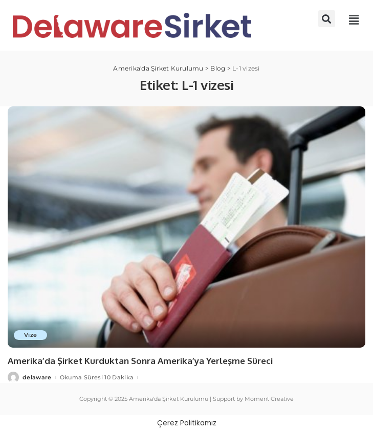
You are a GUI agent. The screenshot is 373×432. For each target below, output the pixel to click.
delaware (37, 377)
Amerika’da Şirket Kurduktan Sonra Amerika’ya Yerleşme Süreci (140, 360)
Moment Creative (269, 398)
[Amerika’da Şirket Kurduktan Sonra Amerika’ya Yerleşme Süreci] (186, 227)
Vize (30, 334)
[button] (326, 18)
